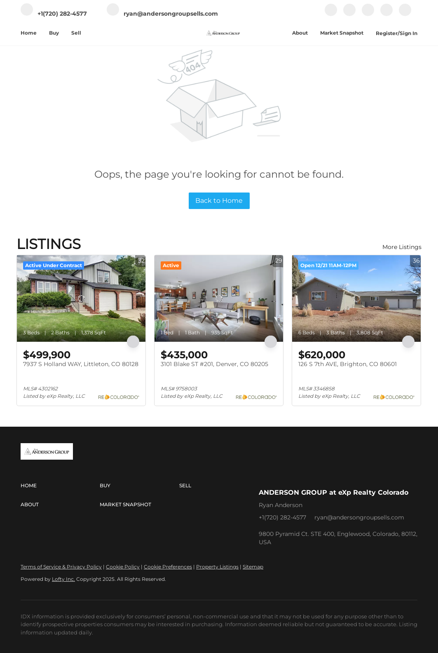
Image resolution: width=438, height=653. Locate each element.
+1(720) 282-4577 (282, 517)
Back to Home (219, 200)
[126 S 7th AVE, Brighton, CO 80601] (356, 298)
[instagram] (368, 14)
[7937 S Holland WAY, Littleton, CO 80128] (81, 298)
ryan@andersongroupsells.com (359, 517)
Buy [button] (54, 33)
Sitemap (253, 567)
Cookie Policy (123, 567)
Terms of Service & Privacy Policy (61, 567)
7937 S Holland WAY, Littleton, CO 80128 (80, 364)
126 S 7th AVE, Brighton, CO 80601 (347, 364)
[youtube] (386, 14)
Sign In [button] (408, 33)
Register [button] (387, 33)
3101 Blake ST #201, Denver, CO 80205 (214, 364)
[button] (60, 485)
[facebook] (331, 14)
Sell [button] (76, 33)
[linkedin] (349, 14)
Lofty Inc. (63, 579)
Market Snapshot (341, 33)
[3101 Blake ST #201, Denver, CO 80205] (219, 298)
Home (29, 33)
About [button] (300, 33)
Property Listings (217, 567)
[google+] (405, 14)
